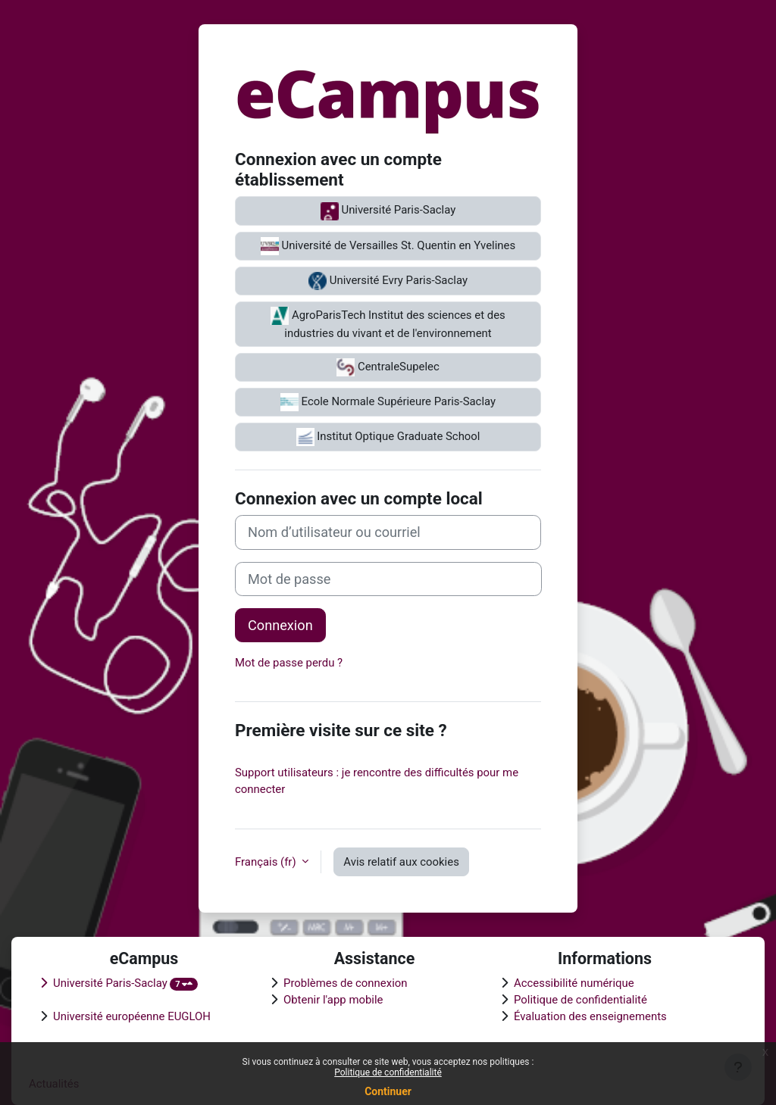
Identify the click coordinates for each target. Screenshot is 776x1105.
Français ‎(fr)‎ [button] (267, 862)
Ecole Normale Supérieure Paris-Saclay (388, 402)
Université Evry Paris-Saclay (388, 281)
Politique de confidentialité (388, 1072)
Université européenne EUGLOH (132, 1016)
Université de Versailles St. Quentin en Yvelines (388, 246)
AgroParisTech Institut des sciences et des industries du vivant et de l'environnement (388, 323)
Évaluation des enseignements (590, 1016)
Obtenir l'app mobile (333, 1000)
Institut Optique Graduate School (388, 437)
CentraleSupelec (387, 367)
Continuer (388, 1091)
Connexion (280, 625)
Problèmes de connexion (345, 983)
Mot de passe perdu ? (289, 663)
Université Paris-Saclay (388, 211)
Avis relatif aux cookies (401, 862)
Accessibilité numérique (574, 983)
